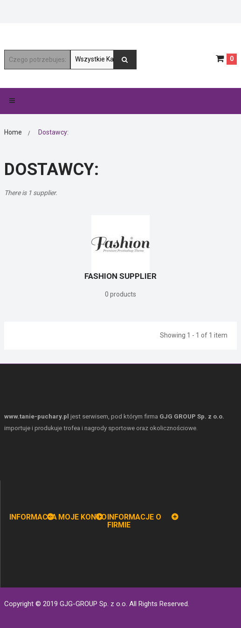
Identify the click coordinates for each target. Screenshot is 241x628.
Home (13, 132)
